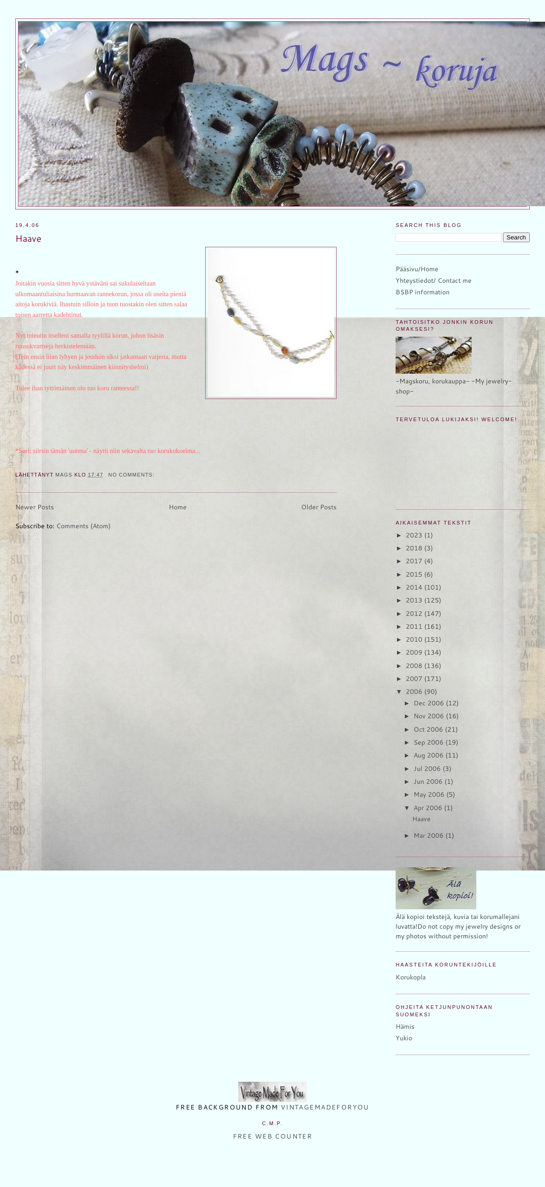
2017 (415, 561)
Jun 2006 (429, 781)
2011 (415, 626)
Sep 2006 (429, 742)
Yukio (404, 1038)
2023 (415, 535)
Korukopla (411, 977)
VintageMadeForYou (323, 1107)
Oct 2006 (429, 729)
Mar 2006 (429, 835)
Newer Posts (34, 507)
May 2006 (430, 794)
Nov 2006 (430, 716)
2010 (415, 639)
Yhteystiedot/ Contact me (434, 280)
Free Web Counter (273, 1136)
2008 (415, 665)
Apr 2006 (429, 807)
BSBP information (423, 292)
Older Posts (319, 507)
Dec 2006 (430, 703)
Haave (28, 238)
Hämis (405, 1026)
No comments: (132, 474)
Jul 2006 (428, 768)
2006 (415, 691)
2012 (415, 613)
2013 (415, 600)
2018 (415, 548)
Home (178, 507)
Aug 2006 (429, 755)
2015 (415, 574)
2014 (415, 587)
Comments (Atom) (83, 526)
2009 (415, 652)
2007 (415, 678)
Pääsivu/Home (417, 269)
